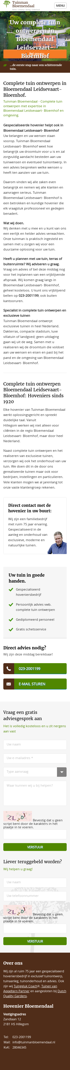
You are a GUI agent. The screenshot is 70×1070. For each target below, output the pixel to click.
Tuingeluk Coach (25, 986)
